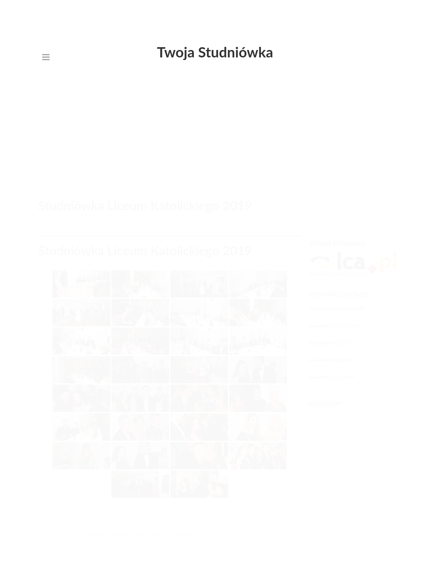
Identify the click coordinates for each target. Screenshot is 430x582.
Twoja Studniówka (215, 52)
